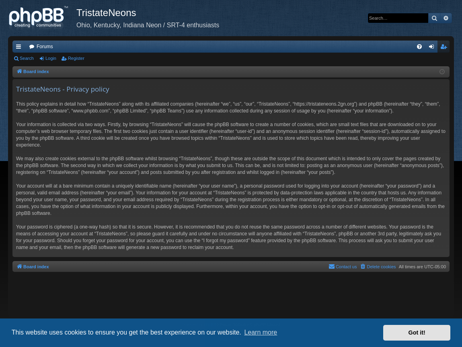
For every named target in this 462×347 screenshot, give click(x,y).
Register (76, 58)
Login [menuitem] (433, 48)
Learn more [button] (260, 332)
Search (27, 58)
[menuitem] (419, 47)
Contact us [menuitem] (343, 266)
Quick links (20, 48)
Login (50, 58)
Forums (45, 46)
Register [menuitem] (445, 48)
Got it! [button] (417, 332)
